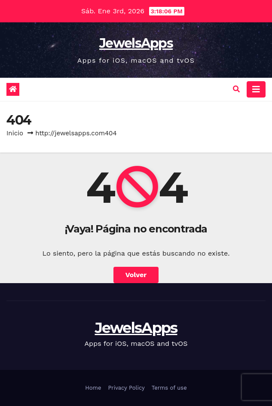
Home (93, 388)
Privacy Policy (126, 388)
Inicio (14, 133)
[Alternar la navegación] (256, 89)
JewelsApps (136, 43)
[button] (236, 89)
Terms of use (169, 388)
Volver (136, 275)
